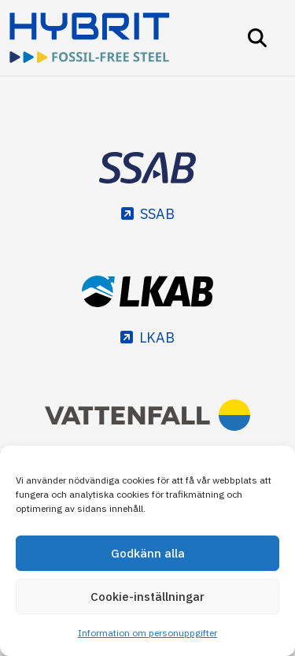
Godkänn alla (148, 553)
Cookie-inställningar (147, 596)
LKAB (157, 337)
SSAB (157, 214)
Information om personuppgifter (147, 633)
